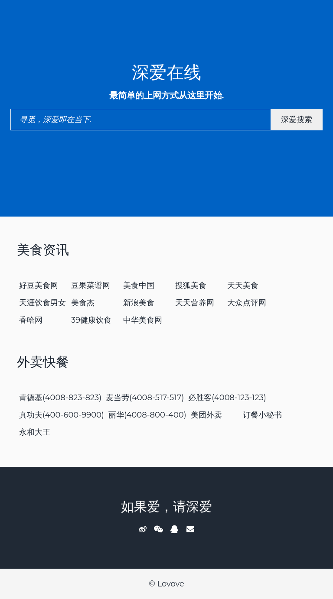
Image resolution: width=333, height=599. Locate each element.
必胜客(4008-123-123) (227, 397)
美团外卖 (206, 415)
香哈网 (30, 320)
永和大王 (34, 432)
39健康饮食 (91, 320)
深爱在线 (166, 72)
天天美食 (242, 285)
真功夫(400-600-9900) (61, 415)
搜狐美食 (190, 285)
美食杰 (83, 303)
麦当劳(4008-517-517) (145, 397)
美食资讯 (43, 250)
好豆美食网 (38, 285)
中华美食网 (142, 320)
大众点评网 (246, 303)
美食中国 (138, 285)
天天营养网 (194, 303)
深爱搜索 (296, 119)
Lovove (170, 584)
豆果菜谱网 (90, 285)
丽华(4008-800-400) (147, 415)
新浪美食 (138, 303)
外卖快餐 (43, 362)
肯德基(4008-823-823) (60, 397)
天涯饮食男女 (42, 303)
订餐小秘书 (262, 415)
